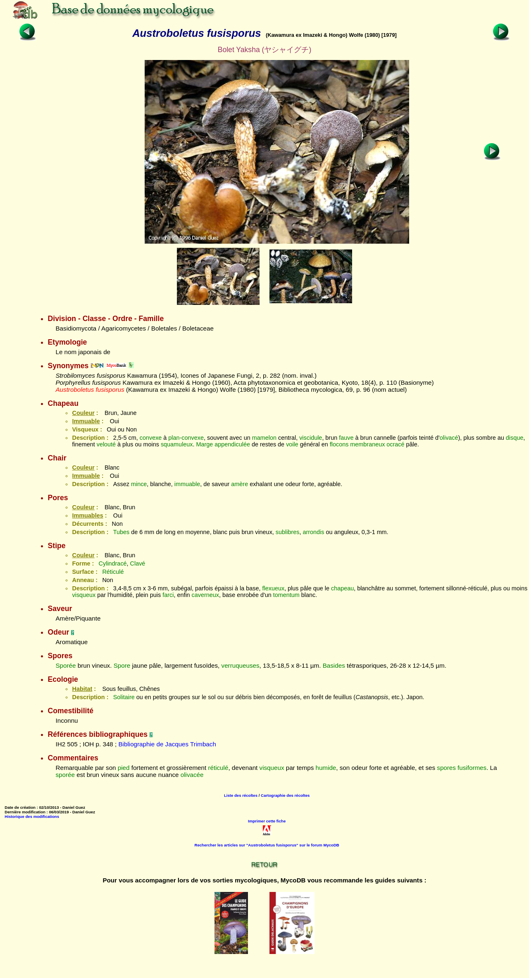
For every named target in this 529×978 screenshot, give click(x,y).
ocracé (395, 444)
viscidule (310, 437)
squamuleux (177, 444)
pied (124, 767)
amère (239, 484)
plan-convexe (186, 437)
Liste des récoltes (240, 795)
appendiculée (232, 444)
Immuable (86, 421)
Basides (334, 665)
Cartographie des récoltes (285, 795)
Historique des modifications (32, 816)
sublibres (288, 532)
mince (139, 484)
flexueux (273, 588)
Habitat (82, 689)
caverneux (205, 595)
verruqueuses (241, 665)
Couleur (83, 413)
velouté (106, 444)
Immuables (87, 515)
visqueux (83, 595)
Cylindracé (113, 563)
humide (325, 767)
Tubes (121, 532)
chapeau (342, 588)
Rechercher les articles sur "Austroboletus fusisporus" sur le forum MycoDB (267, 845)
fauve (346, 437)
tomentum (286, 595)
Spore (122, 665)
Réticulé (113, 571)
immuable (187, 484)
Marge (204, 444)
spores (446, 767)
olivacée (192, 774)
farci (168, 595)
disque (514, 437)
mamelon (264, 437)
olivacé (449, 437)
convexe (151, 437)
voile (292, 444)
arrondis (313, 532)
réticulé (218, 767)
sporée (64, 774)
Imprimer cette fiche (267, 821)
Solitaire (124, 697)
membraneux (367, 444)
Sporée (65, 665)
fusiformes (472, 767)
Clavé (137, 563)
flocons (339, 444)
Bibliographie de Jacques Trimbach (167, 744)
